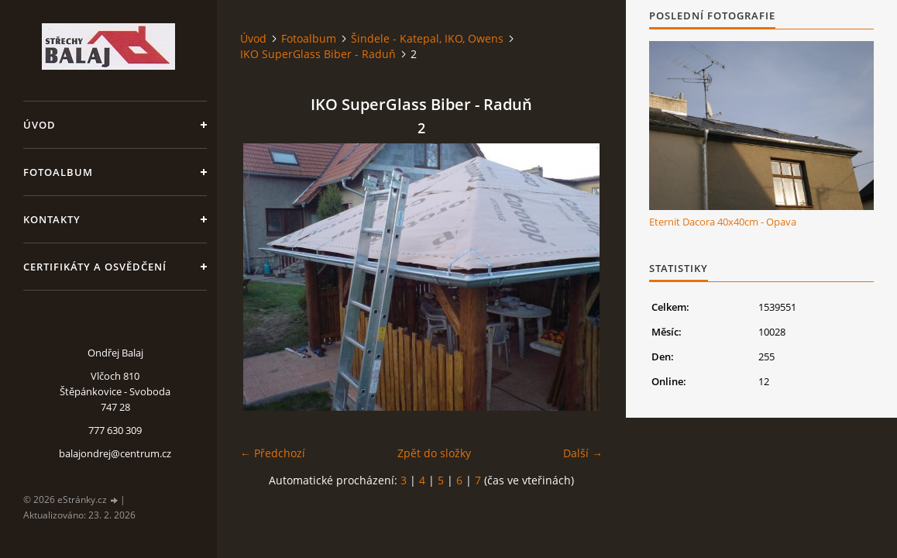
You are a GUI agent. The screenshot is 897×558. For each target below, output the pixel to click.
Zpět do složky (434, 453)
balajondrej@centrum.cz (115, 453)
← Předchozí (272, 453)
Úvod (39, 125)
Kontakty (52, 219)
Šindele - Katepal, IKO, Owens (427, 38)
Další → (583, 453)
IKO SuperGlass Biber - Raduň (318, 53)
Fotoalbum (58, 172)
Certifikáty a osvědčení (95, 267)
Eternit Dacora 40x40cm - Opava (722, 222)
